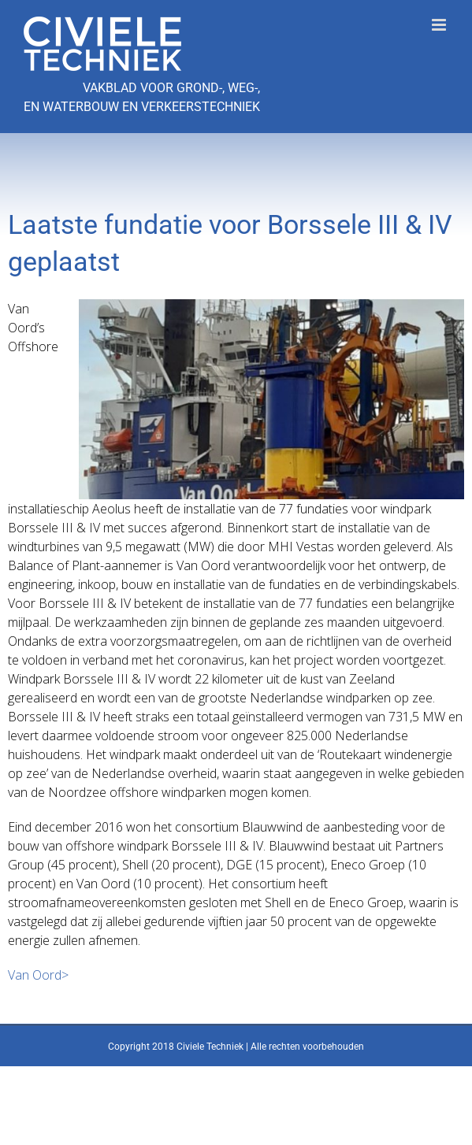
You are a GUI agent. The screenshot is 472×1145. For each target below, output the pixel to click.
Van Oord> (38, 975)
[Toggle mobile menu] (440, 25)
